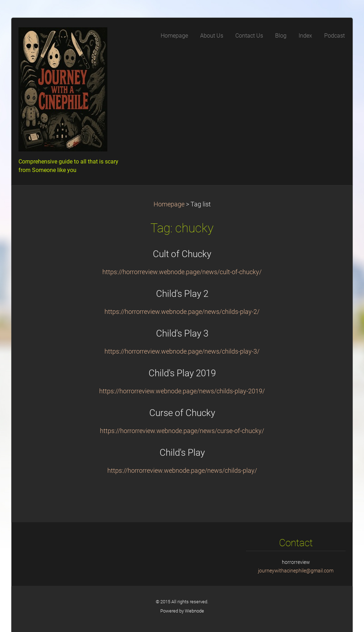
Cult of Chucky (182, 254)
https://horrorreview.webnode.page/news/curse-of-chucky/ (182, 430)
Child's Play (182, 452)
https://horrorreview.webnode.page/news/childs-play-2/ (182, 311)
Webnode (194, 611)
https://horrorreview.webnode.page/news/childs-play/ (182, 470)
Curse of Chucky (182, 413)
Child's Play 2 (182, 293)
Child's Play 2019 (182, 373)
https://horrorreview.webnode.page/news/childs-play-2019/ (182, 391)
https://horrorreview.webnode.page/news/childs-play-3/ (182, 351)
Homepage (169, 204)
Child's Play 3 (182, 333)
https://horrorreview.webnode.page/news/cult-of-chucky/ (182, 272)
